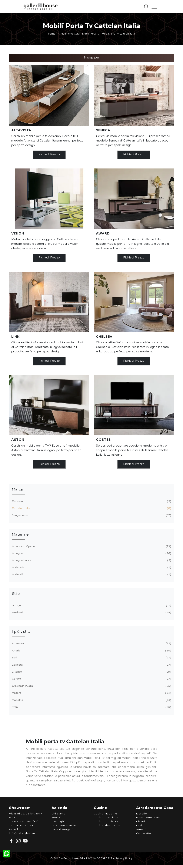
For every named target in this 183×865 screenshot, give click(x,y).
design (91, 606)
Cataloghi (58, 821)
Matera (91, 693)
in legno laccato (91, 560)
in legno (91, 553)
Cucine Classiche (106, 817)
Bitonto (91, 672)
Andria (91, 651)
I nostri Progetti (62, 829)
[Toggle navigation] (154, 6)
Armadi (141, 829)
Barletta (91, 665)
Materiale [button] (20, 535)
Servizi (56, 817)
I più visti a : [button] (22, 632)
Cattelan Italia (91, 508)
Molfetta (91, 700)
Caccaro (91, 501)
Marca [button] (17, 489)
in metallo (91, 574)
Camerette (143, 833)
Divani (140, 821)
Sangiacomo (91, 515)
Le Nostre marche (64, 825)
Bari (91, 658)
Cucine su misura (106, 821)
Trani (91, 707)
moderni (91, 612)
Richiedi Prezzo (49, 154)
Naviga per (91, 57)
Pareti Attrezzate (148, 817)
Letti (139, 825)
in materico (91, 567)
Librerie (141, 813)
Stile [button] (16, 594)
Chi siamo (58, 813)
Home (51, 34)
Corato (91, 679)
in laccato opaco (91, 546)
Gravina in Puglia (91, 686)
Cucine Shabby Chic (108, 825)
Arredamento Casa (69, 34)
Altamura (91, 643)
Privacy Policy (124, 858)
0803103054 (24, 825)
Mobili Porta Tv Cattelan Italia (118, 34)
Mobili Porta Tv (90, 34)
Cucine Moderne (105, 813)
